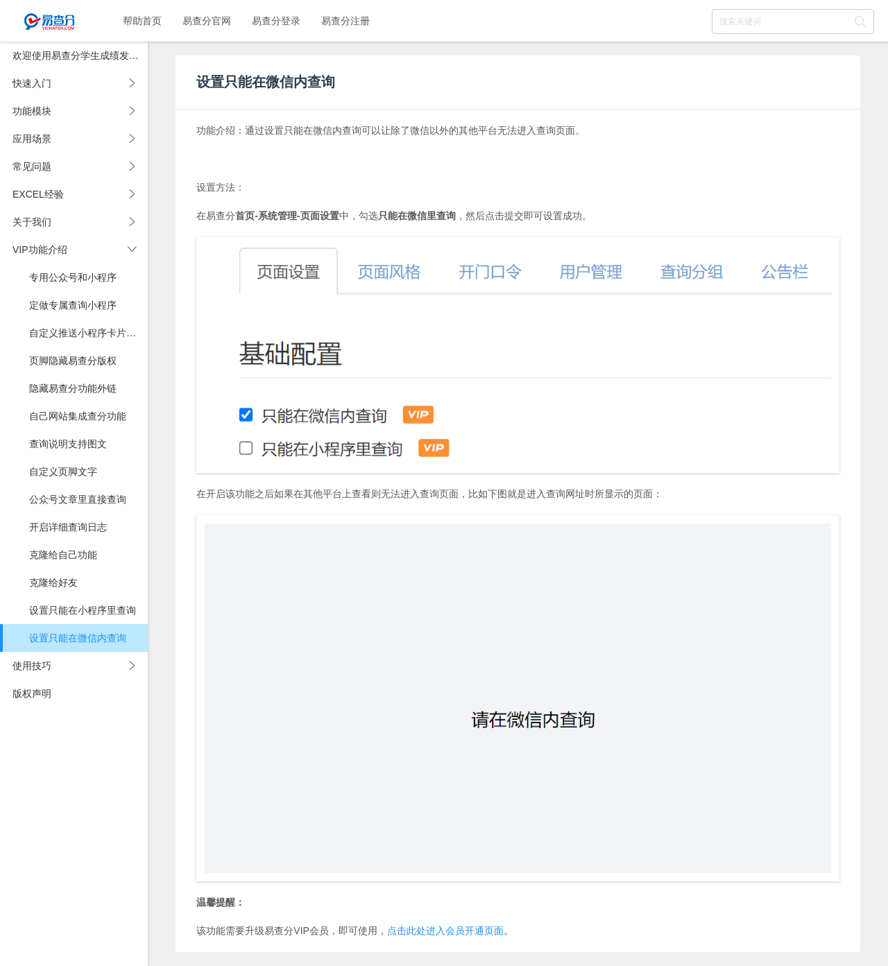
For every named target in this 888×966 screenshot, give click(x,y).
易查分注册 (345, 20)
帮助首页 (142, 20)
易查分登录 (276, 20)
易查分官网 (206, 20)
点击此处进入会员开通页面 (445, 930)
